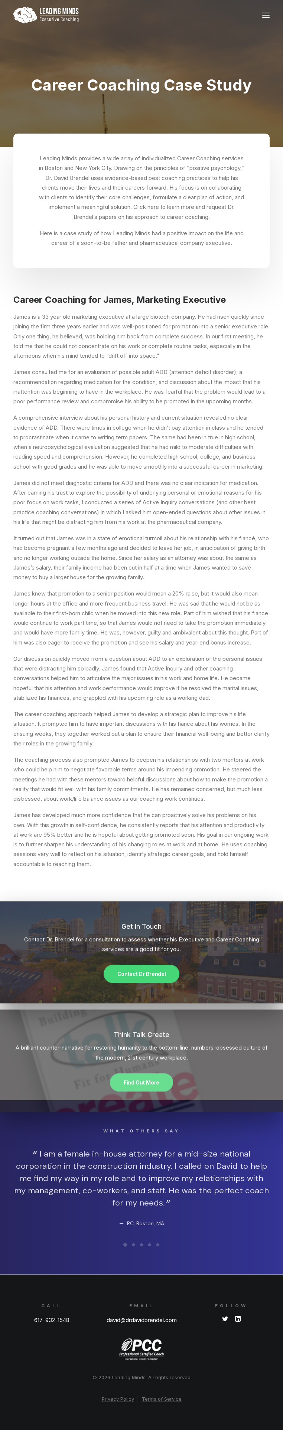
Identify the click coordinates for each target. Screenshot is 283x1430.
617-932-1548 (51, 1320)
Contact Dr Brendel (141, 997)
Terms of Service (162, 1399)
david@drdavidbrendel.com (142, 1320)
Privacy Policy (118, 1399)
